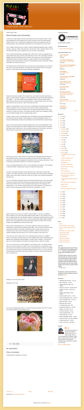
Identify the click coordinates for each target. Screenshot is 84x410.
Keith (67, 328)
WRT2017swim (63, 236)
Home (30, 391)
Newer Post (9, 391)
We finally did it (64, 162)
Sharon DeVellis (64, 99)
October (63, 133)
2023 (61, 120)
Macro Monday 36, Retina (67, 166)
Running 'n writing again (65, 83)
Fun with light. (64, 186)
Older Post (50, 391)
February (63, 150)
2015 (61, 200)
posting (64, 274)
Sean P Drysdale (64, 55)
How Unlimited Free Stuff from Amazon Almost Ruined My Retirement (67, 95)
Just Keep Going (63, 107)
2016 (61, 198)
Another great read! (65, 160)
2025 (61, 116)
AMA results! (64, 168)
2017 (61, 196)
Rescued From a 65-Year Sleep (67, 61)
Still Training (62, 88)
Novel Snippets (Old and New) (67, 225)
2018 (61, 194)
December (63, 129)
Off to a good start (65, 171)
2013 (61, 204)
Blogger (48, 402)
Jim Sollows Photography (66, 60)
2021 (61, 125)
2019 (61, 192)
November (63, 131)
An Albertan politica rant (66, 164)
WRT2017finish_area (65, 242)
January (63, 152)
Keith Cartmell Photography (66, 48)
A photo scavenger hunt (66, 158)
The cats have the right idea (67, 173)
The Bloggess (63, 71)
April (62, 146)
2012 (61, 207)
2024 (61, 118)
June (62, 142)
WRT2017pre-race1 (64, 232)
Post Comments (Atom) (18, 394)
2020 (61, 127)
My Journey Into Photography (67, 65)
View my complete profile (64, 344)
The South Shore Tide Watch (67, 76)
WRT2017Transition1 (65, 238)
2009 (61, 213)
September (64, 135)
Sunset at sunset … (64, 77)
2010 (61, 211)
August (63, 137)
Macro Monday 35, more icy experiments (67, 176)
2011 (61, 209)
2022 (61, 122)
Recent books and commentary (68, 182)
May (62, 144)
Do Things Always (64, 86)
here (60, 250)
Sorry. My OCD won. (64, 72)
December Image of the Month (68, 188)
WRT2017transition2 (64, 240)
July (62, 139)
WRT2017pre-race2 (64, 234)
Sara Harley (63, 106)
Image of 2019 (64, 184)
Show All (76, 110)
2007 (61, 217)
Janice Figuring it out (65, 81)
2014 (61, 202)
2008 (61, 215)
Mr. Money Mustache (65, 92)
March (62, 148)
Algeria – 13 (62, 56)
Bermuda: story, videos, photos (67, 230)
